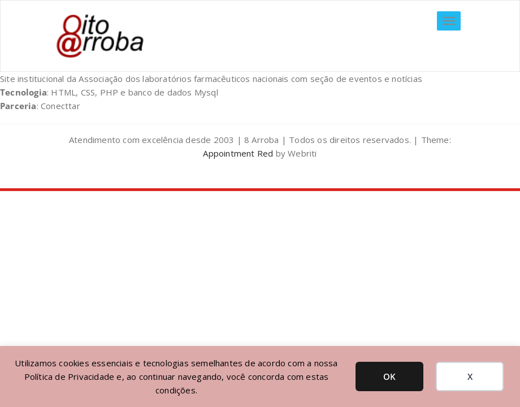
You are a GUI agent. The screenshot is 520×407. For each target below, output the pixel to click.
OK (389, 376)
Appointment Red (238, 153)
